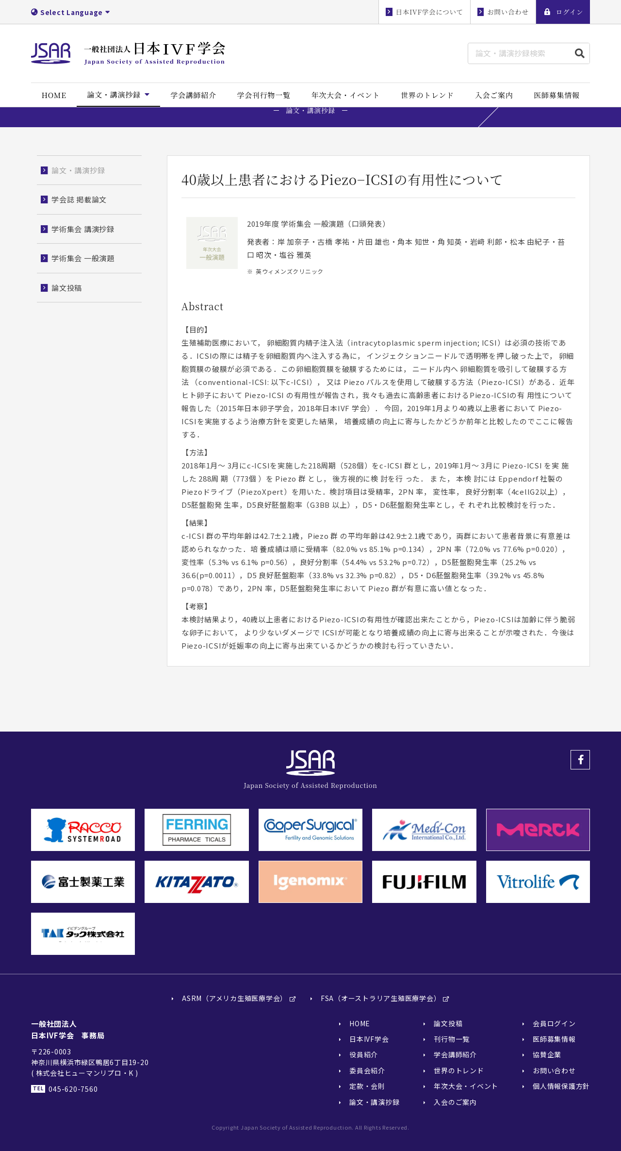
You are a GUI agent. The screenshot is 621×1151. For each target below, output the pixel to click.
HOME (359, 1023)
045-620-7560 (73, 1089)
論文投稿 (448, 1023)
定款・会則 (367, 1086)
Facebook (580, 759)
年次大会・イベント (466, 1086)
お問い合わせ (554, 1070)
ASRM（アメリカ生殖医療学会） (234, 998)
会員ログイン (554, 1023)
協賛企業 (547, 1055)
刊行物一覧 (452, 1039)
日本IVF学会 (369, 1039)
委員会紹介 (367, 1070)
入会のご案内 (455, 1102)
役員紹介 (363, 1055)
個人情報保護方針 (561, 1086)
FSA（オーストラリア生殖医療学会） (381, 998)
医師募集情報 (554, 1039)
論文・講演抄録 (374, 1102)
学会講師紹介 (455, 1055)
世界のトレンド (459, 1070)
